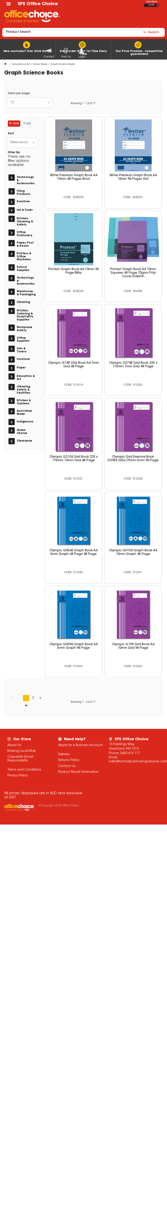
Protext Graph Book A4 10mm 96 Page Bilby (73, 271)
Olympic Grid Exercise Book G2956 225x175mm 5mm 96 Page (133, 458)
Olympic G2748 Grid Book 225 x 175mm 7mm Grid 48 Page (133, 365)
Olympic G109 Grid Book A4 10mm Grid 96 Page (133, 646)
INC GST (158, 5)
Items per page (19, 93)
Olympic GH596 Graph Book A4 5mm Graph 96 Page (73, 646)
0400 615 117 (130, 753)
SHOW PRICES (151, 2)
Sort (11, 133)
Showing (82, 103)
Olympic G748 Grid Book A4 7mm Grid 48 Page (73, 365)
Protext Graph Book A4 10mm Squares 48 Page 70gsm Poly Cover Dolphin (133, 273)
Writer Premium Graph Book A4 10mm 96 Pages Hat (133, 177)
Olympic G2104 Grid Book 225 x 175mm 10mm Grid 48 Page (73, 458)
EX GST (151, 5)
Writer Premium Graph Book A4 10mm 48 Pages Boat (73, 177)
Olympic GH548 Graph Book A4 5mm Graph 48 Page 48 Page (73, 552)
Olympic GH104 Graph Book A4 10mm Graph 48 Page (133, 552)
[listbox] (30, 102)
